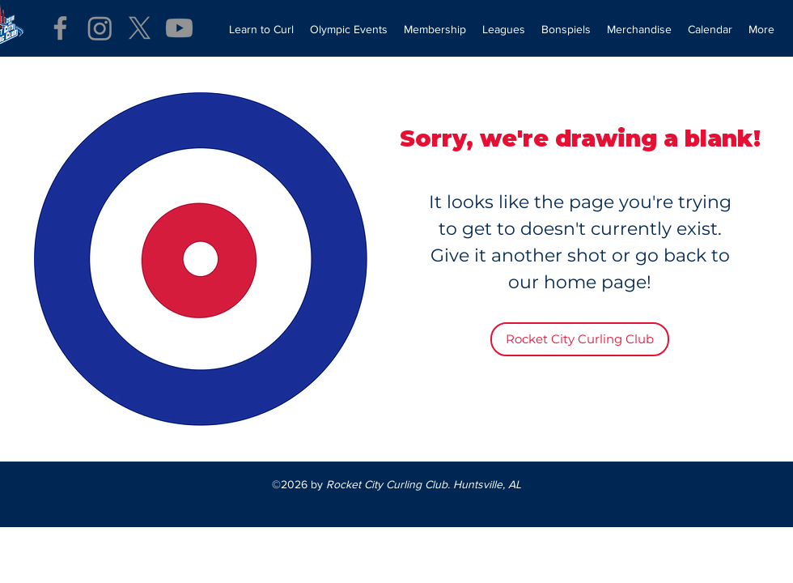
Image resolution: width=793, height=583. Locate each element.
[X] (139, 28)
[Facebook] (60, 28)
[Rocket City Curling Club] (579, 339)
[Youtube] (179, 28)
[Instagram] (100, 28)
